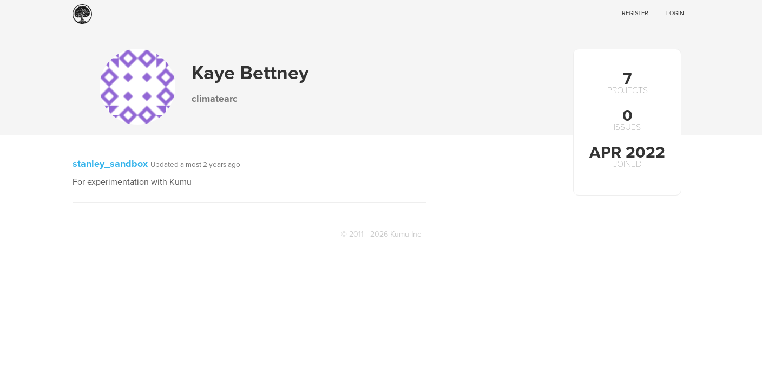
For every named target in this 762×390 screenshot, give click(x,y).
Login (675, 13)
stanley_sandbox (110, 164)
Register (635, 13)
